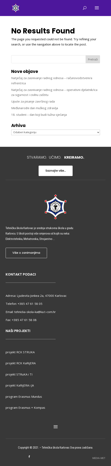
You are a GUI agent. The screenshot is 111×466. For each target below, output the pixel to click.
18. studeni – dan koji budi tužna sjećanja (39, 115)
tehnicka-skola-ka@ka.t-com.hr (35, 312)
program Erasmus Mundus (24, 397)
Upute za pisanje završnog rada (33, 101)
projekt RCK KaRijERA (21, 363)
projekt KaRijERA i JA (20, 385)
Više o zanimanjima (26, 253)
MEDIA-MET (98, 458)
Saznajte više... (55, 171)
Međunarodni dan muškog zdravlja (34, 108)
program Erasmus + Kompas (25, 408)
